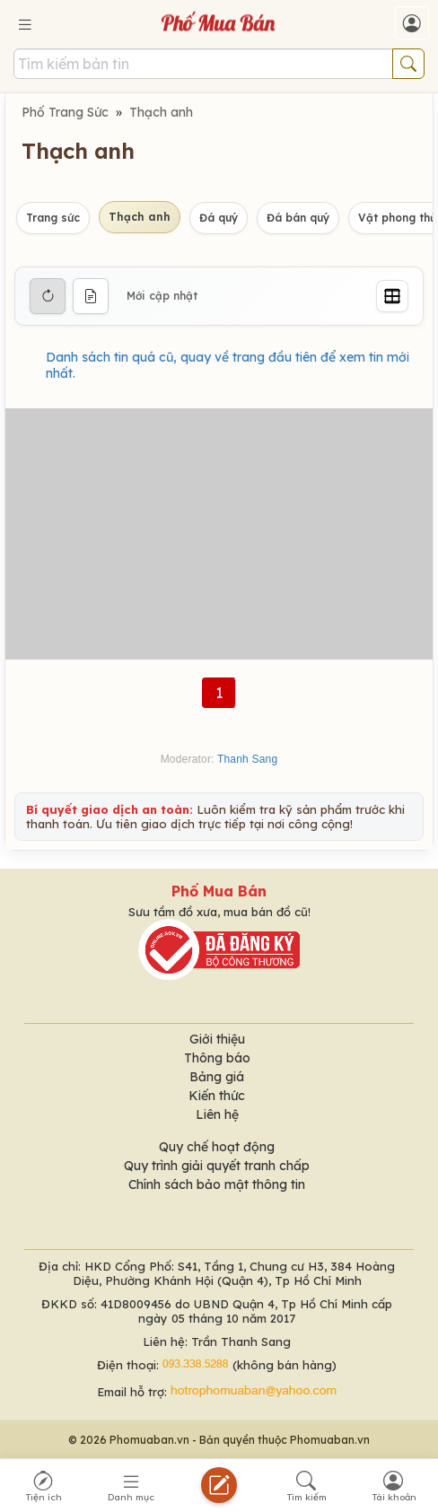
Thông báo (217, 1058)
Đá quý (218, 217)
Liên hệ (217, 1114)
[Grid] (392, 296)
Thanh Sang (247, 759)
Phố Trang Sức (65, 112)
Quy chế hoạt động (217, 1147)
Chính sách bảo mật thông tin (216, 1184)
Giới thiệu (217, 1039)
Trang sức (53, 217)
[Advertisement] (219, 534)
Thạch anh (161, 112)
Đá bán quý (298, 217)
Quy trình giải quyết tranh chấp (217, 1166)
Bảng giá (216, 1077)
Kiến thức (216, 1096)
